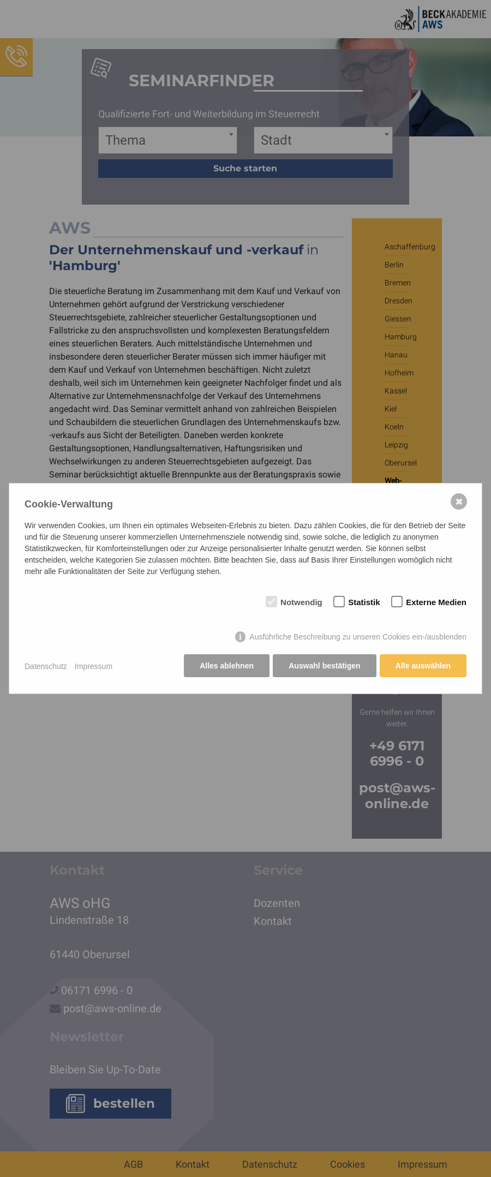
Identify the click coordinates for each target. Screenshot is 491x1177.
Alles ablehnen (226, 666)
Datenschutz (46, 666)
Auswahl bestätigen (324, 666)
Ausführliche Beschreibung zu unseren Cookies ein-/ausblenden (357, 637)
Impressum (93, 666)
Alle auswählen (423, 666)
